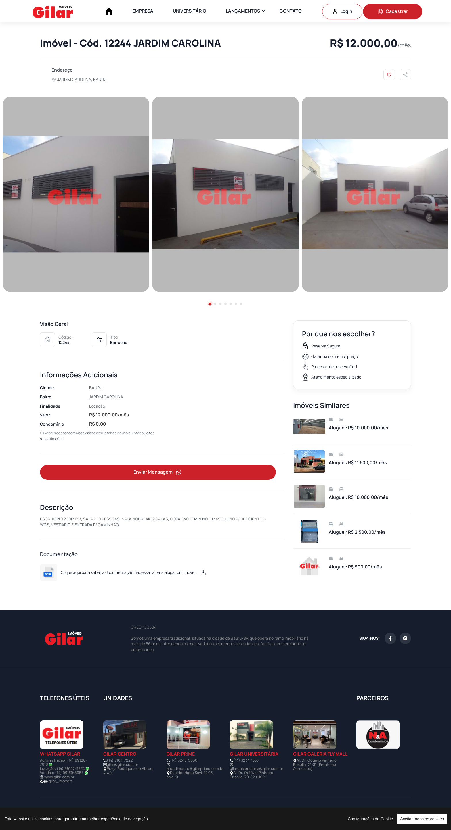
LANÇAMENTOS (243, 11)
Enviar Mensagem (157, 473)
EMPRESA (142, 11)
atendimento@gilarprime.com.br (195, 769)
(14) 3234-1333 (246, 761)
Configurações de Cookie (370, 818)
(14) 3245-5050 (183, 761)
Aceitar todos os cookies (422, 818)
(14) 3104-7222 (120, 761)
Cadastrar (393, 11)
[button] (210, 304)
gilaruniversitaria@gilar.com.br (256, 769)
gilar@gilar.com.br (122, 765)
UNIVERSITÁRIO (189, 11)
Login (342, 11)
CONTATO (291, 11)
